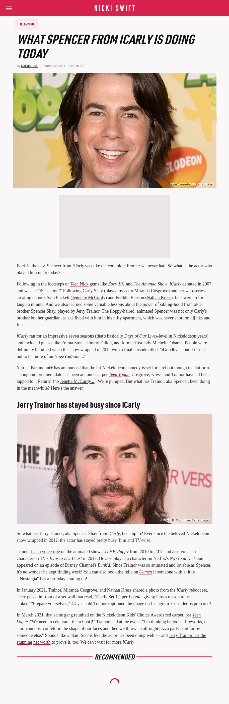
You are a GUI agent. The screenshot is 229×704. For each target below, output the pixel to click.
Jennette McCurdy (88, 297)
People (135, 596)
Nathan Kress (159, 297)
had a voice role (45, 551)
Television (27, 24)
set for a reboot (159, 367)
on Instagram (157, 603)
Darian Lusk (29, 66)
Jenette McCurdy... (77, 381)
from (73, 265)
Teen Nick (79, 283)
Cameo (145, 571)
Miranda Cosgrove (151, 290)
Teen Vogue (119, 374)
